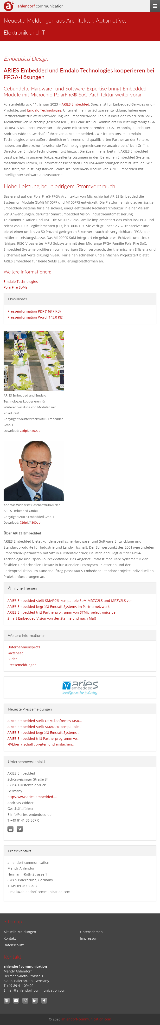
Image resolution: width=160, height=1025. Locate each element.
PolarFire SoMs (15, 287)
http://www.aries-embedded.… (32, 796)
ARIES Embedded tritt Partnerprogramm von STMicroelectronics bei (61, 612)
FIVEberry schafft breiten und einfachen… (41, 744)
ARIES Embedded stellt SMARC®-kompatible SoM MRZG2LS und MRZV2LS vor (69, 600)
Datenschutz (14, 945)
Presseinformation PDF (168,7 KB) (34, 311)
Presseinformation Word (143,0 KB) (35, 317)
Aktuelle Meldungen (20, 932)
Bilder (12, 659)
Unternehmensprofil (23, 647)
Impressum (89, 938)
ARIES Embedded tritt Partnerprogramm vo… (43, 738)
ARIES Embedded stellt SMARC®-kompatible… (44, 726)
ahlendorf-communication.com (86, 1019)
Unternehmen (91, 932)
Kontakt (10, 938)
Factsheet (15, 653)
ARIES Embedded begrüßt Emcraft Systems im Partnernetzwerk (58, 606)
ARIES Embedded (75, 104)
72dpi (24, 430)
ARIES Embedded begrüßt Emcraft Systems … (43, 732)
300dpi (36, 430)
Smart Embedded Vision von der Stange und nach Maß (51, 618)
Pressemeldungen (22, 665)
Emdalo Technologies (44, 110)
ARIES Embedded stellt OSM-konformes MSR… (44, 720)
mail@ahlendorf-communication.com (36, 990)
